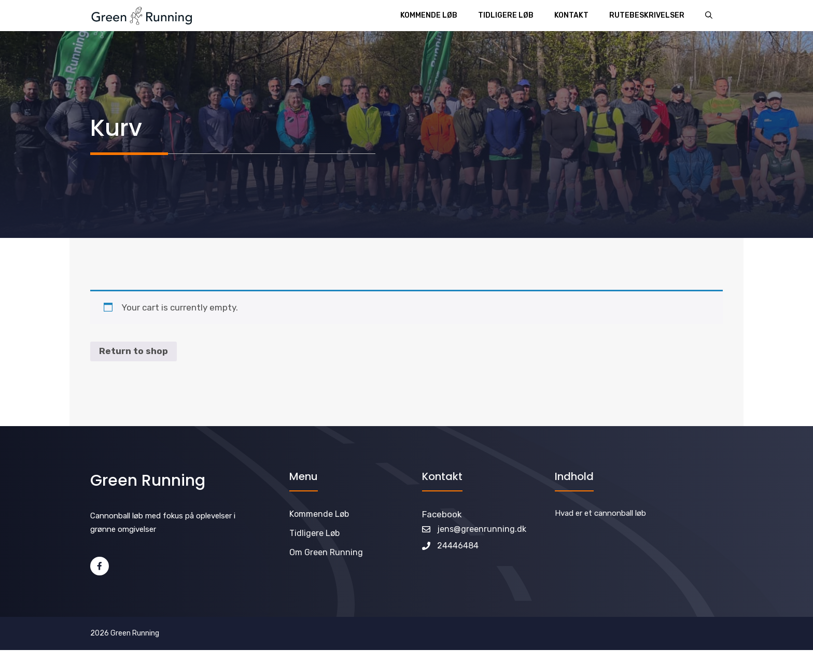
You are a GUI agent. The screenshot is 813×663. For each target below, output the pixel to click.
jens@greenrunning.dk (481, 529)
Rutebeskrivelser (646, 15)
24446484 (458, 546)
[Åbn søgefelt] (709, 15)
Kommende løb (428, 15)
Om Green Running (326, 552)
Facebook (442, 514)
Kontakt (571, 15)
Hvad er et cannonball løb (600, 513)
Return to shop (133, 351)
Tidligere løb (506, 15)
